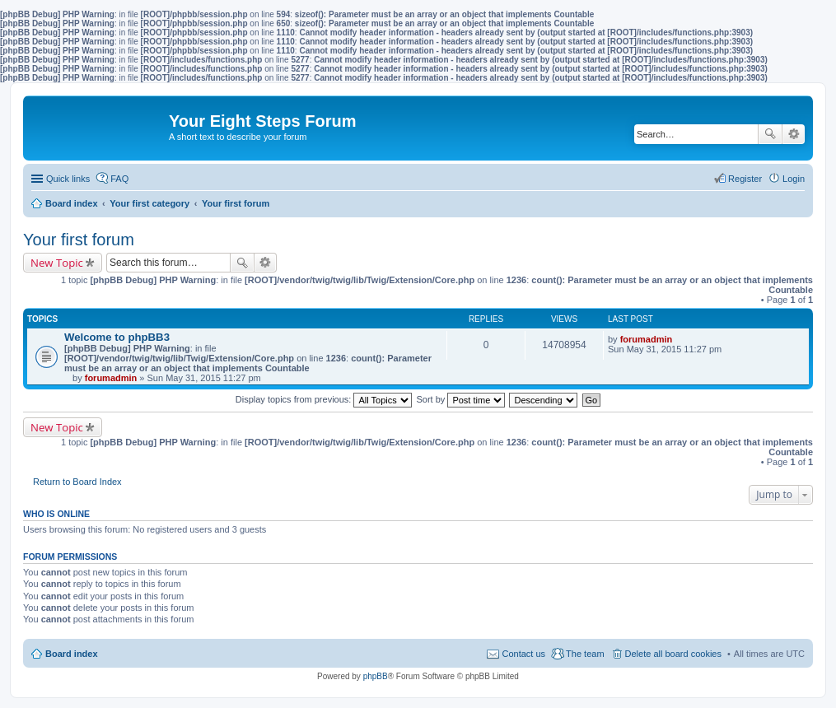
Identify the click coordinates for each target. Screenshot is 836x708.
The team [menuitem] (585, 654)
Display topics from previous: (324, 399)
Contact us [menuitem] (523, 654)
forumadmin (111, 378)
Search (770, 134)
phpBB (375, 676)
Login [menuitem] (793, 179)
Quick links (68, 179)
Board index (71, 654)
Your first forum (78, 240)
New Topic (56, 262)
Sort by (461, 399)
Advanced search (793, 134)
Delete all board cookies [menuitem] (673, 654)
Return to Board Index (77, 482)
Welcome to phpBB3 (117, 337)
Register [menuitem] (745, 179)
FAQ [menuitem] (119, 179)
